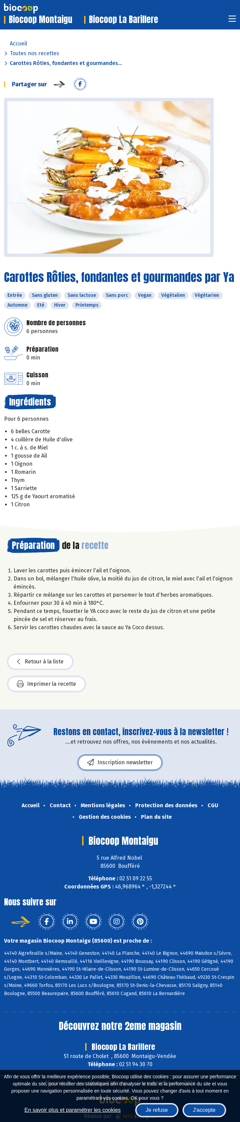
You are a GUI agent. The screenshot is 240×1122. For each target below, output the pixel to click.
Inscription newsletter (120, 762)
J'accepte (204, 1110)
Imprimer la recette (46, 684)
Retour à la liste (40, 661)
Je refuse (157, 1110)
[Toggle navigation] (232, 21)
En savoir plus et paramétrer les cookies (72, 1110)
